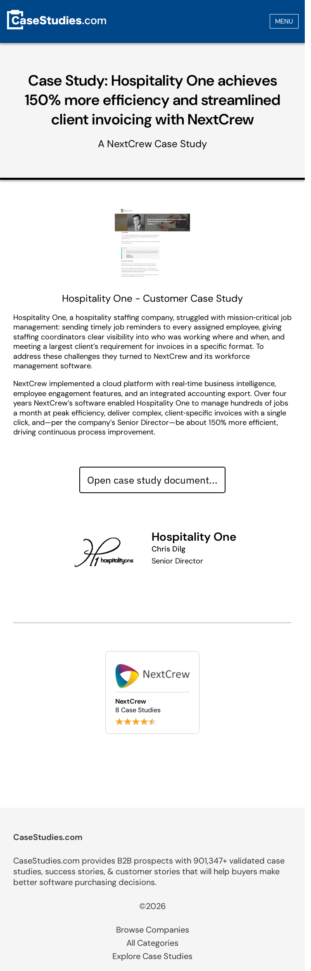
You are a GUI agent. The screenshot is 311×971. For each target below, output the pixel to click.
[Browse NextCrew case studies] (152, 692)
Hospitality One (194, 536)
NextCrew (129, 143)
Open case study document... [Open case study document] (152, 480)
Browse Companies (152, 929)
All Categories (152, 943)
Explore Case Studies (152, 956)
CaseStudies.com (48, 837)
